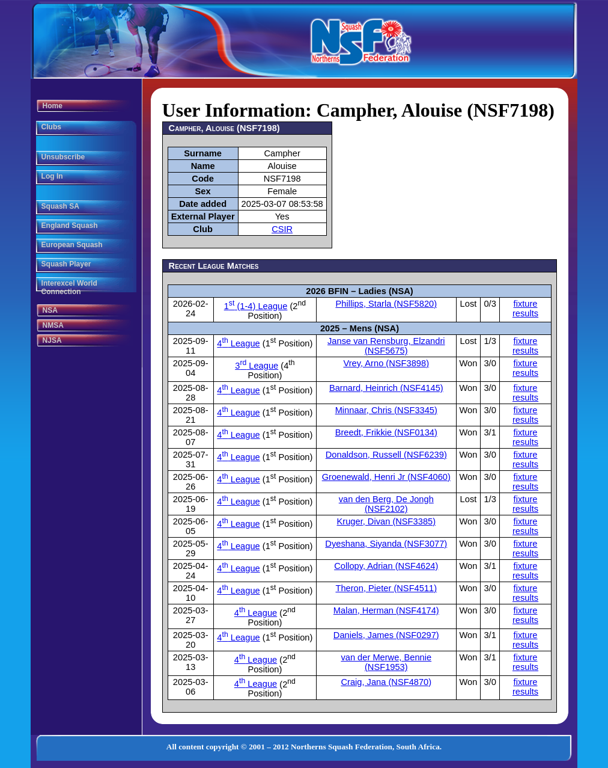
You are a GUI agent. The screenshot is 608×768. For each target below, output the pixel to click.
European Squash (72, 245)
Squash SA (60, 206)
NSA (50, 310)
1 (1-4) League (256, 306)
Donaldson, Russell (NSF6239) (386, 454)
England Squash (69, 225)
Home (52, 106)
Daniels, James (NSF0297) (386, 635)
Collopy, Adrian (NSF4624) (386, 566)
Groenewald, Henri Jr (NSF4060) (386, 477)
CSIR (282, 229)
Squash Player (66, 264)
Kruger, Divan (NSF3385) (386, 521)
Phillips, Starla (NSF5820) (386, 304)
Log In (52, 176)
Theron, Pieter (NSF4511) (386, 588)
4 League (238, 343)
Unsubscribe (63, 157)
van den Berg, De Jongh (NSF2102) (386, 504)
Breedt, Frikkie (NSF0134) (386, 432)
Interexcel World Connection (69, 287)
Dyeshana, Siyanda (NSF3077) (386, 543)
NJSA (52, 340)
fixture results (525, 308)
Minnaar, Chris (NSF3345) (386, 410)
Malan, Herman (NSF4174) (386, 610)
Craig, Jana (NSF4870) (386, 682)
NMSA (53, 325)
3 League (256, 365)
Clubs (51, 127)
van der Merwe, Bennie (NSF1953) (386, 662)
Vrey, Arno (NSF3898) (387, 363)
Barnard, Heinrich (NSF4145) (386, 388)
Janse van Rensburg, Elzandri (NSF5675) (386, 345)
